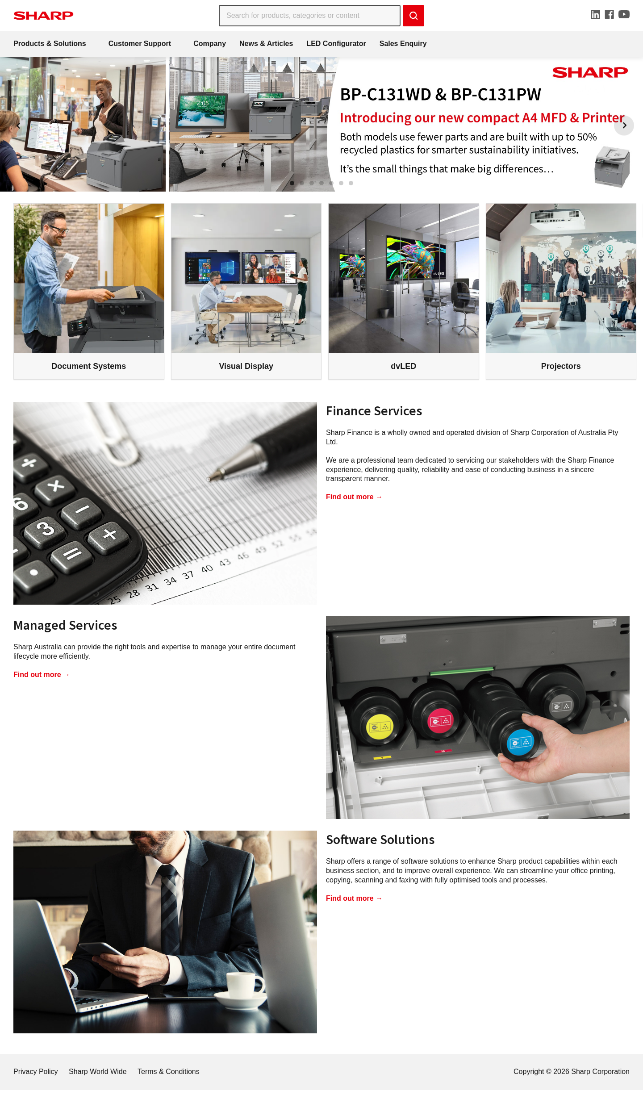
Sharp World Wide (98, 1071)
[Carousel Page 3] (311, 183)
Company (209, 43)
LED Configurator (336, 43)
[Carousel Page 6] (341, 183)
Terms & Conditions (169, 1071)
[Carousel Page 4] (321, 183)
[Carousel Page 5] (331, 183)
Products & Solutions (49, 43)
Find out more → (354, 497)
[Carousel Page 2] (302, 183)
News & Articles (266, 43)
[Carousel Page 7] (351, 183)
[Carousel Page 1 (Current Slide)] (292, 183)
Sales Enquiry (403, 43)
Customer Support (140, 43)
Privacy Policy (35, 1071)
